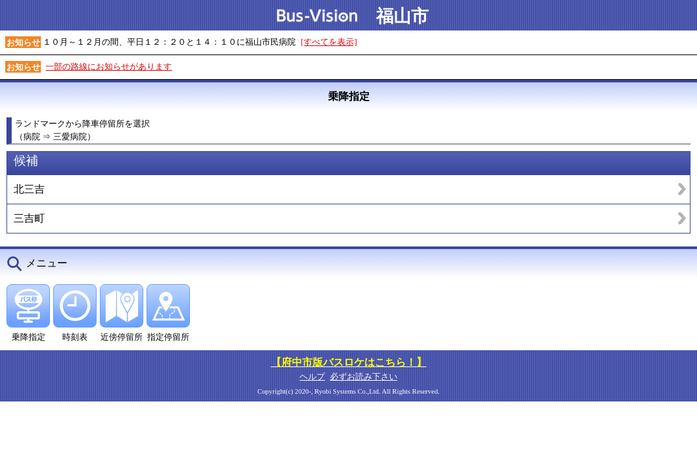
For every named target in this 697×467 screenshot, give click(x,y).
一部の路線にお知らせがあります (108, 66)
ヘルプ (312, 376)
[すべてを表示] (329, 42)
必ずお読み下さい (363, 376)
